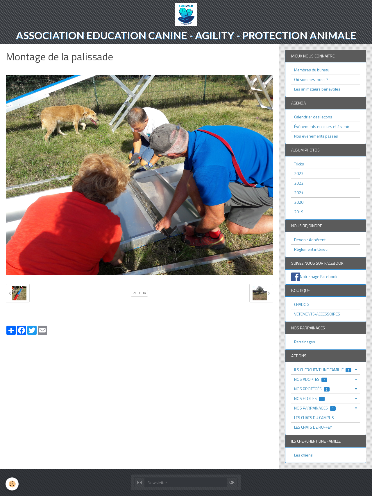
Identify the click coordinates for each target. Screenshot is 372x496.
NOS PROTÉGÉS (312, 389)
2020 (298, 202)
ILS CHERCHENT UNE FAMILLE (322, 370)
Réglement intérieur (311, 249)
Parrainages (304, 342)
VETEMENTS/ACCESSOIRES (317, 314)
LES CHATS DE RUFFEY (313, 427)
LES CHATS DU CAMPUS (314, 417)
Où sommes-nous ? (311, 79)
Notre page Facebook (318, 276)
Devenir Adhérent (310, 240)
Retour (139, 293)
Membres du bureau (311, 70)
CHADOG (301, 304)
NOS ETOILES (309, 398)
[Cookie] (12, 483)
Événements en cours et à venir (321, 126)
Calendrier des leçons (313, 117)
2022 (298, 183)
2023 (298, 173)
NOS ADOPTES (310, 379)
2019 (298, 212)
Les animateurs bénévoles (317, 89)
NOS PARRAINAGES (315, 408)
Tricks (299, 164)
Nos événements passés (316, 136)
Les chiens (303, 455)
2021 (298, 193)
